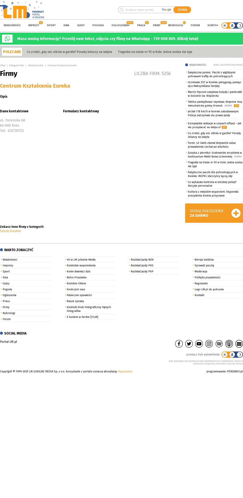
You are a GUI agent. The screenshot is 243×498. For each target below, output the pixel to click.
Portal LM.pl (8, 342)
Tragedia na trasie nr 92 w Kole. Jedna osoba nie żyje (155, 52)
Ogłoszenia (119, 25)
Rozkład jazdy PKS (142, 265)
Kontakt (199, 295)
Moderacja (201, 271)
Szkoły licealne (36, 65)
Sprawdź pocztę (204, 265)
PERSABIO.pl (235, 371)
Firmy (156, 25)
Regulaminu (125, 371)
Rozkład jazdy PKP (142, 271)
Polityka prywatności (207, 277)
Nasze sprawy (75, 301)
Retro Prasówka (76, 277)
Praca (141, 25)
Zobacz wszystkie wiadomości (228, 65)
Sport (51, 25)
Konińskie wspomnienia (81, 265)
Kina (66, 25)
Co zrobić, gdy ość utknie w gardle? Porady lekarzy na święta (69, 52)
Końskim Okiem (76, 283)
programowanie (216, 371)
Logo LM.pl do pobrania (209, 289)
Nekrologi (175, 25)
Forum (195, 25)
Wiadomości (12, 25)
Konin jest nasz (76, 289)
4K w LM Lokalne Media (81, 259)
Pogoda (98, 25)
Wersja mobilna (204, 259)
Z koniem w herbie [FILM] (82, 317)
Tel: (3, 131)
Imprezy (33, 25)
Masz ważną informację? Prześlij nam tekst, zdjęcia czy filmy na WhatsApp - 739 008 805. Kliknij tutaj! (107, 38)
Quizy (81, 25)
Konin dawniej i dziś (78, 271)
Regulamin (201, 283)
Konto (212, 25)
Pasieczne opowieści (79, 295)
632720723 (16, 131)
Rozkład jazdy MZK (142, 259)
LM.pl (2, 65)
